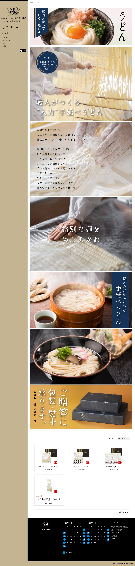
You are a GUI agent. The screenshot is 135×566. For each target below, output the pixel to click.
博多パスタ (6, 43)
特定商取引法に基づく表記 (119, 527)
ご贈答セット (7, 46)
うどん (5, 37)
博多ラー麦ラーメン (9, 40)
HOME (31, 2)
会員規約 (114, 536)
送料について (115, 533)
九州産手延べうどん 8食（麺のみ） (49, 467)
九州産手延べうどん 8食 (81, 467)
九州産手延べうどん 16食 (113, 467)
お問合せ (114, 539)
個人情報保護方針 (116, 530)
